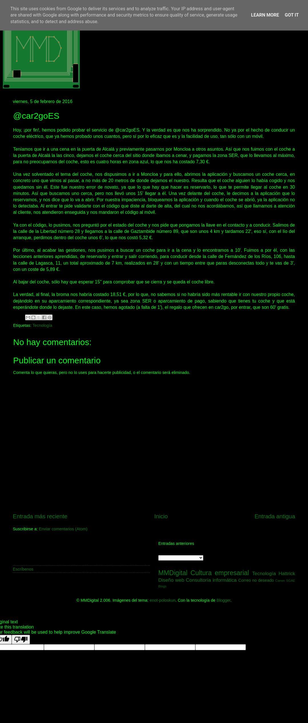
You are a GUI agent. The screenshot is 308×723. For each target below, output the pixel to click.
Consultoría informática (211, 580)
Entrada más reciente (40, 516)
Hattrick (286, 573)
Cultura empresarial (220, 573)
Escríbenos (23, 569)
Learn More (265, 15)
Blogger (223, 600)
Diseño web (171, 580)
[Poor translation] (21, 639)
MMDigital (172, 573)
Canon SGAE (285, 580)
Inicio (161, 516)
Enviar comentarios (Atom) (63, 529)
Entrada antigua (275, 516)
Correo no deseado (256, 580)
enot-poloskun (162, 600)
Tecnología (42, 325)
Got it (292, 15)
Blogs (162, 586)
